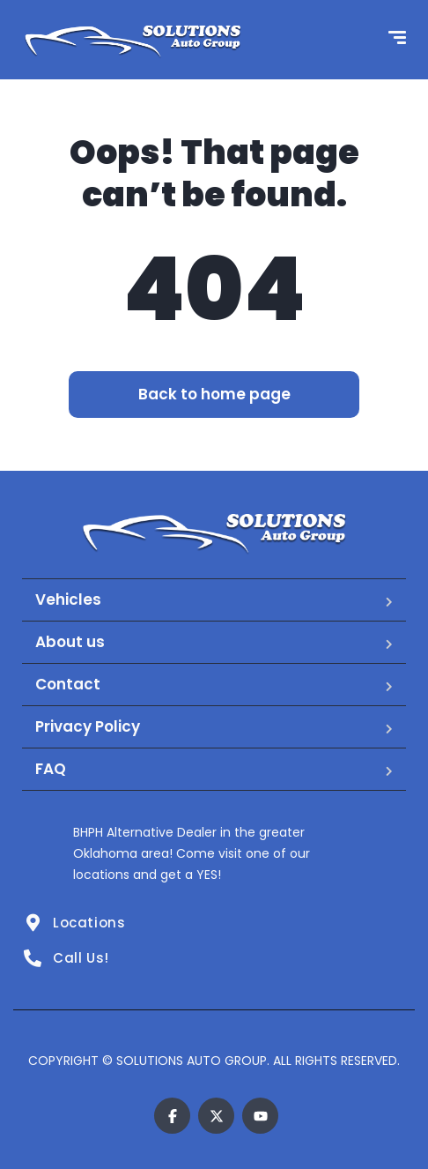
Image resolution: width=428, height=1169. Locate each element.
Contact (67, 684)
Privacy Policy (87, 726)
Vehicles (68, 599)
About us (70, 641)
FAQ (50, 768)
